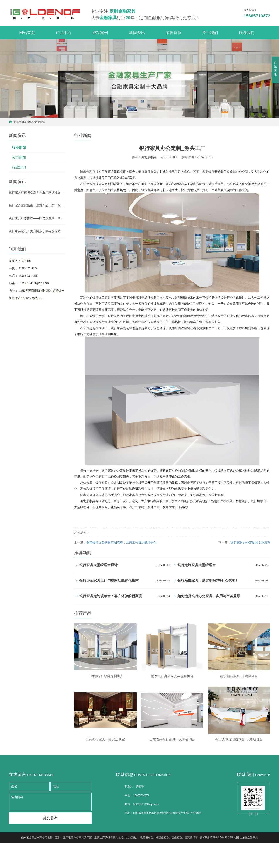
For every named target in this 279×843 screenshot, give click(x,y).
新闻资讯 (137, 33)
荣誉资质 (173, 33)
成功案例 (100, 33)
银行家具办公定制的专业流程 (250, 542)
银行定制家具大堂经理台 (196, 565)
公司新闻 (19, 157)
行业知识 (19, 167)
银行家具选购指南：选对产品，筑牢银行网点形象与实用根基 (37, 205)
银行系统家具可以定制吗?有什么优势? (207, 580)
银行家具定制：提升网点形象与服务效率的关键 (37, 231)
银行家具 (144, 171)
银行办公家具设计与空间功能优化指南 (109, 580)
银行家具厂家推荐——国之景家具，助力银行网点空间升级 (37, 218)
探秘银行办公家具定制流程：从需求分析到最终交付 (121, 542)
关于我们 (210, 33)
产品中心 (63, 33)
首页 (15, 121)
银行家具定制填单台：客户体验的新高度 (110, 596)
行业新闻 (40, 121)
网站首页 (27, 33)
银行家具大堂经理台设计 (98, 565)
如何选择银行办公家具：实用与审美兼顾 (208, 596)
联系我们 (247, 33)
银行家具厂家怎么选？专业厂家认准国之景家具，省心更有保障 (37, 192)
